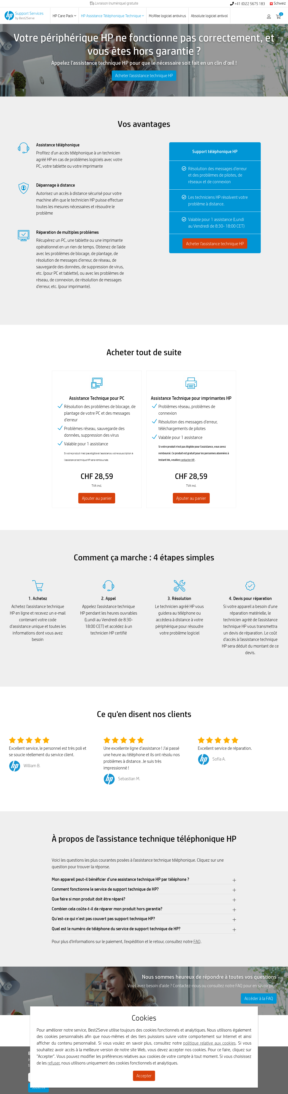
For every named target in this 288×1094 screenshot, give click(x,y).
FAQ (197, 942)
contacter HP (187, 460)
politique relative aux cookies (209, 1043)
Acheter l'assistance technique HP (144, 75)
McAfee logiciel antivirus (167, 15)
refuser (54, 1063)
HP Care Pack (64, 15)
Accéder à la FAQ (259, 999)
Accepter (144, 1075)
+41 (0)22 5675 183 (247, 3)
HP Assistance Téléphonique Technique (112, 15)
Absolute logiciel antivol (209, 15)
